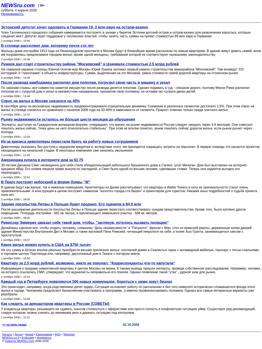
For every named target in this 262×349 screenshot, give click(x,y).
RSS (58, 334)
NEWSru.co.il (10, 337)
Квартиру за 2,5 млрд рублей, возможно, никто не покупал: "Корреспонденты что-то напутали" (88, 263)
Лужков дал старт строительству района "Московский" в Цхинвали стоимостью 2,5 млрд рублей (90, 64)
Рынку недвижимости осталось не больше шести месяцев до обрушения (68, 119)
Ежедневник (44, 334)
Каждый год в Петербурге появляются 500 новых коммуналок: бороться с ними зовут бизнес (86, 282)
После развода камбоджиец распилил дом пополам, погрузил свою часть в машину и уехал (85, 82)
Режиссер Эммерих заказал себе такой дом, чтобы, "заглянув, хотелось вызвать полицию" (85, 223)
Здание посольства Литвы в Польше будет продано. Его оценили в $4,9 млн (71, 204)
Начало (7, 334)
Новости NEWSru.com (19, 341)
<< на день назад (14, 324)
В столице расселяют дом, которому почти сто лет (47, 46)
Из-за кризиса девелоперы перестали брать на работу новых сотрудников (69, 141)
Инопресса (44, 337)
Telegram (69, 334)
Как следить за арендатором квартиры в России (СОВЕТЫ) (55, 304)
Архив (29, 334)
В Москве (28, 337)
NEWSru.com (18, 5)
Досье (19, 334)
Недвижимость (12, 14)
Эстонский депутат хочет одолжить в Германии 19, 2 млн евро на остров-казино (74, 27)
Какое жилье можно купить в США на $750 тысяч (46, 245)
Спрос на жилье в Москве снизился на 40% (40, 101)
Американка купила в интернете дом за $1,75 (42, 160)
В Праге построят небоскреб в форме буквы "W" (45, 182)
